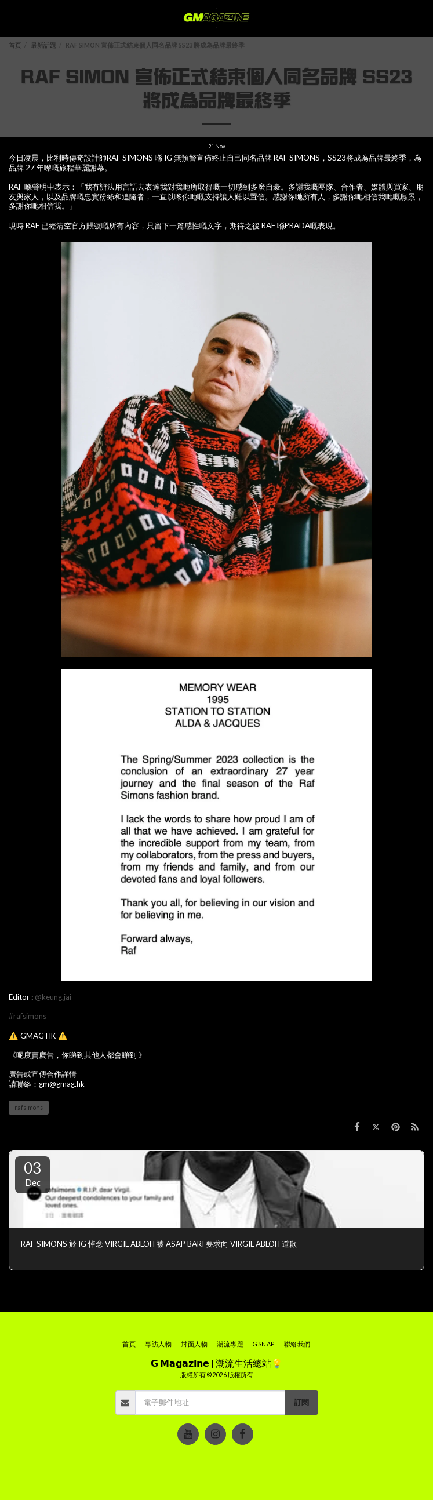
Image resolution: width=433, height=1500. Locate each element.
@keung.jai (53, 997)
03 (32, 1173)
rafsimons (28, 1107)
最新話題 (43, 45)
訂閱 (301, 1402)
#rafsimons (27, 1016)
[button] (13, 18)
